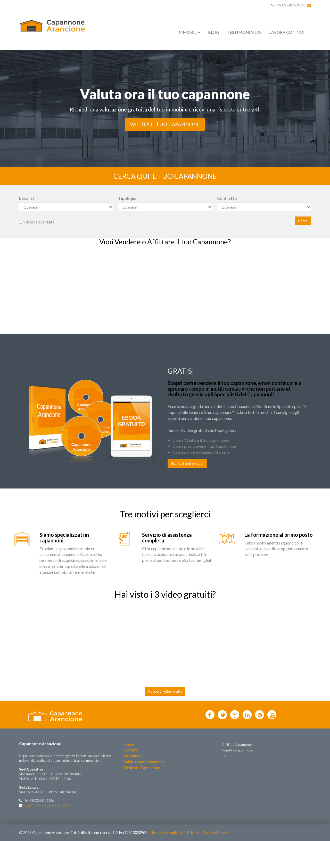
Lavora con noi (286, 32)
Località (27, 198)
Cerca (303, 221)
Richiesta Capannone (141, 767)
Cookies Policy (214, 832)
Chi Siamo (132, 755)
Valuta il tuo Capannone (165, 124)
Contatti (130, 749)
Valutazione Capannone (144, 761)
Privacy (193, 832)
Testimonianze (244, 32)
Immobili (188, 32)
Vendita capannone (237, 750)
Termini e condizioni (167, 832)
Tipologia (127, 198)
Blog (213, 32)
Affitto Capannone (237, 744)
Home (128, 744)
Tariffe (227, 756)
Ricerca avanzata (36, 221)
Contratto (227, 198)
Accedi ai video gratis (165, 691)
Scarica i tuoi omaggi (187, 463)
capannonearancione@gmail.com (49, 805)
